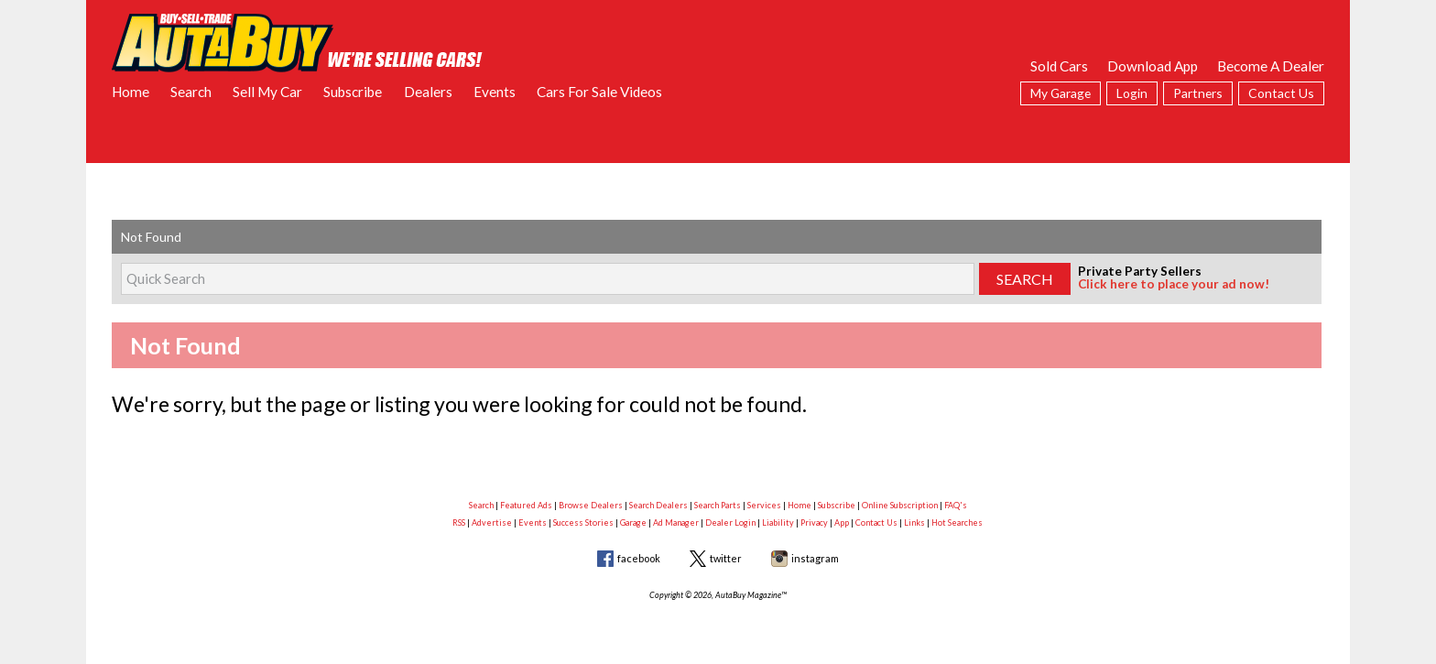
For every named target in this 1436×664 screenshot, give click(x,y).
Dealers (428, 91)
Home (130, 91)
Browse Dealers (591, 505)
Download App (1152, 66)
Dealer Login (730, 522)
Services (764, 505)
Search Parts (717, 505)
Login (1132, 93)
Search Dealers (658, 505)
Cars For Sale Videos (599, 91)
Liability (778, 522)
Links (914, 522)
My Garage (1060, 93)
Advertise (492, 522)
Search (191, 91)
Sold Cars (1059, 66)
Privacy (814, 522)
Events (494, 91)
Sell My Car (267, 91)
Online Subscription (900, 505)
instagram (815, 558)
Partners (1198, 93)
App (841, 522)
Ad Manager (676, 522)
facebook (638, 558)
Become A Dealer (1270, 66)
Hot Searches (957, 522)
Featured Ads (526, 505)
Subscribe (352, 91)
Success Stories (583, 522)
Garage (633, 522)
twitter (726, 558)
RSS (458, 522)
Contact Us (1281, 93)
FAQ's (955, 505)
